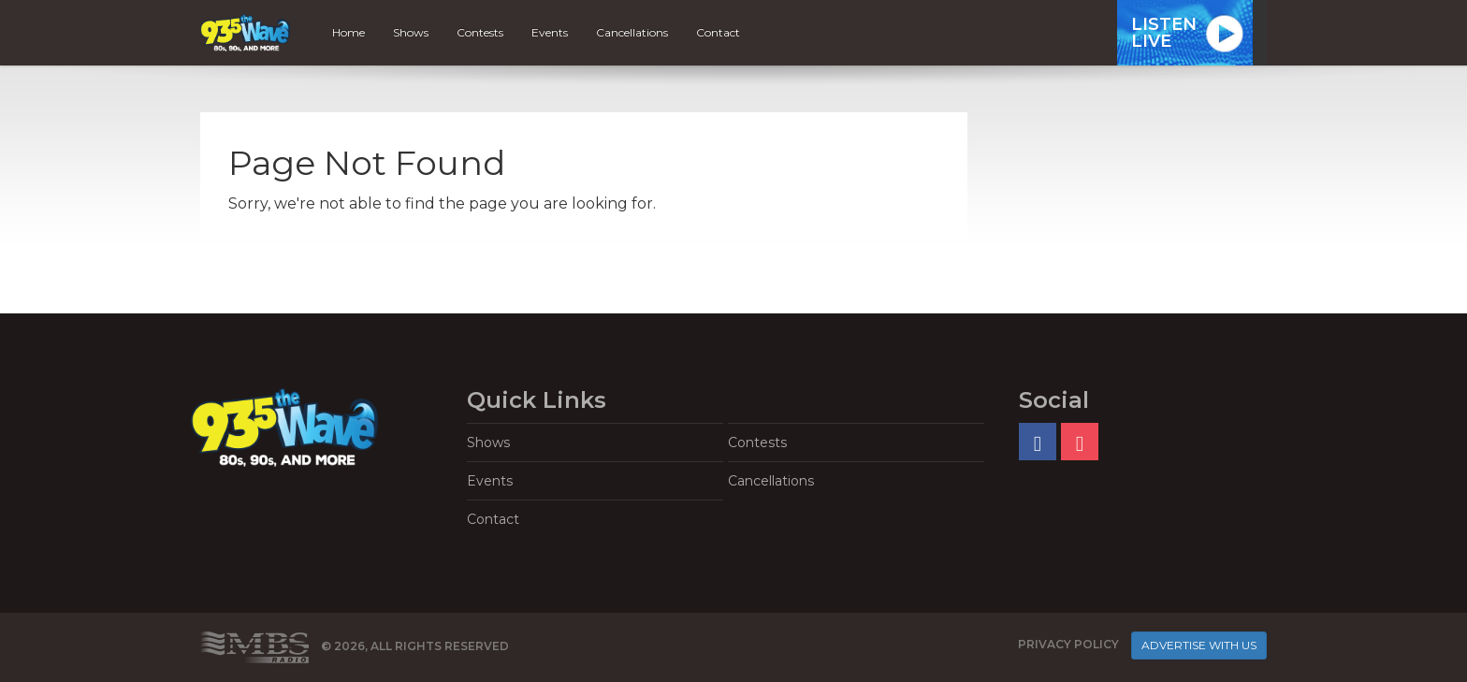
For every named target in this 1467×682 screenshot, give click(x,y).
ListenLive (1164, 32)
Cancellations (632, 32)
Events (549, 32)
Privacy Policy (1068, 644)
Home (348, 32)
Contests (480, 32)
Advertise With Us (1198, 645)
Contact (718, 32)
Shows (410, 32)
